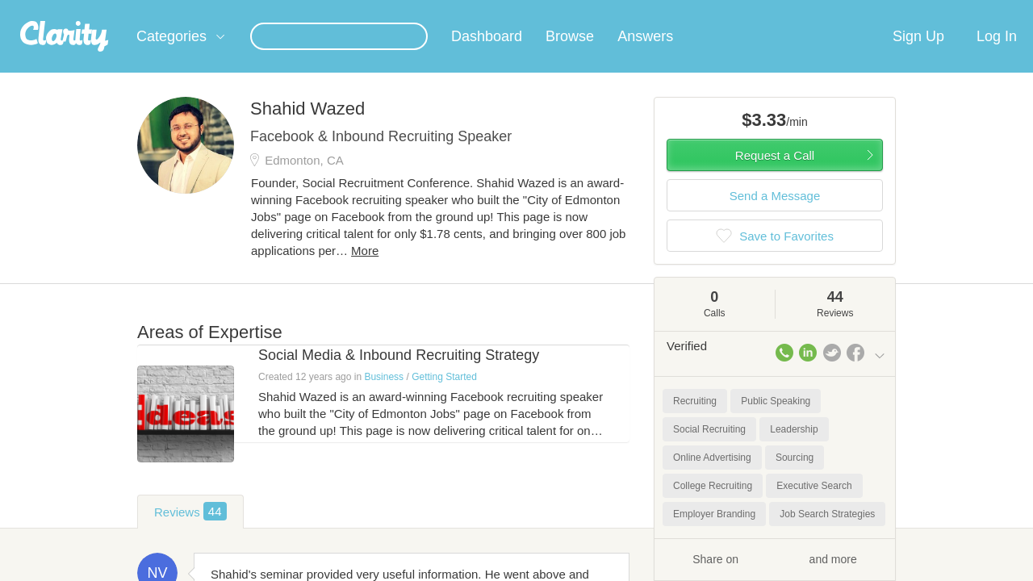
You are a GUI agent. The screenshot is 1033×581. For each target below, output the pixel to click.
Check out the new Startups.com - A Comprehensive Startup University (710, 10)
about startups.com (944, 10)
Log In (997, 56)
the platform (112, 9)
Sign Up (918, 56)
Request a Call (774, 175)
